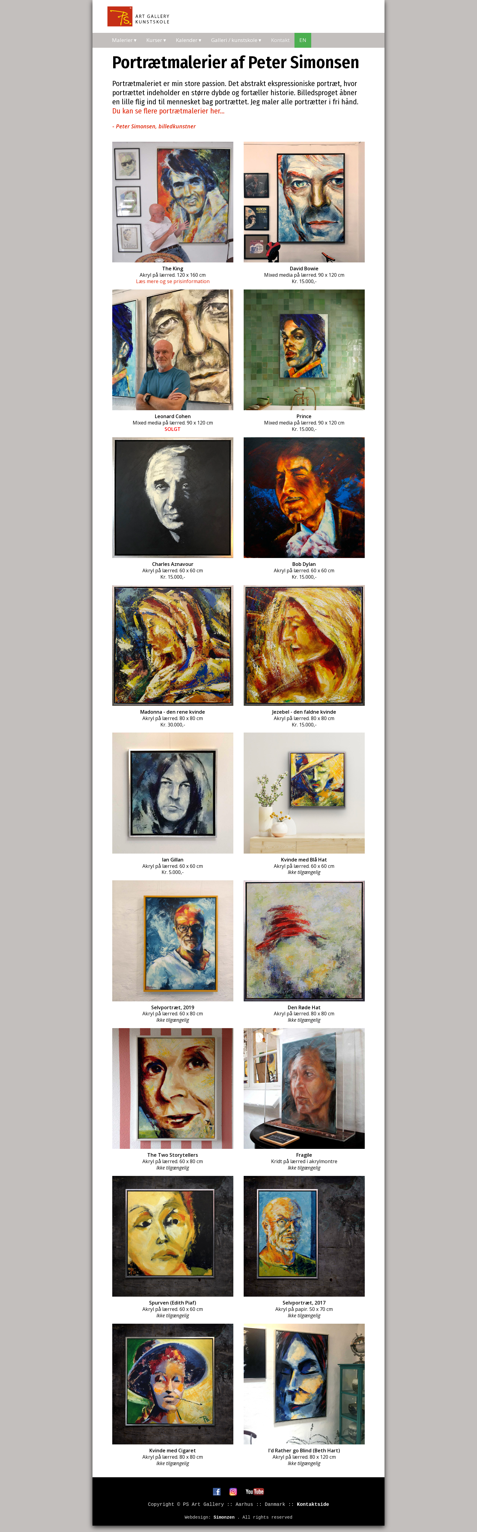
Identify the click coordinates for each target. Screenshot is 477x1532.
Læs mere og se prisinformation (173, 281)
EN (302, 39)
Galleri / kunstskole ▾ (236, 39)
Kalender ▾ (188, 39)
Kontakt (280, 39)
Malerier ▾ (124, 39)
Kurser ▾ (156, 39)
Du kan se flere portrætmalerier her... (168, 111)
